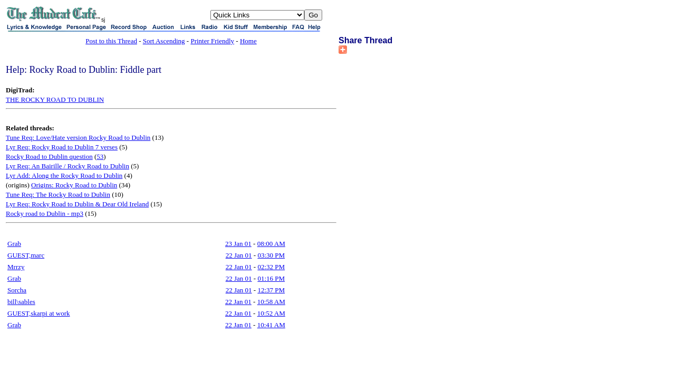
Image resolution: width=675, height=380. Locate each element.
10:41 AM (271, 325)
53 (100, 156)
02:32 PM (271, 267)
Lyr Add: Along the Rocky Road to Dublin (64, 175)
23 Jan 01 (238, 244)
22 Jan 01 (239, 255)
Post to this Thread (111, 41)
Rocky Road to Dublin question (49, 156)
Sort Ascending (164, 41)
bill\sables (21, 302)
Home (248, 41)
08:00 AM (271, 244)
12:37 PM (271, 290)
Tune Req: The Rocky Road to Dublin (58, 194)
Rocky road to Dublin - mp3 (44, 213)
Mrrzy (16, 267)
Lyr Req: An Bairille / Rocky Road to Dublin (67, 166)
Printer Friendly (212, 41)
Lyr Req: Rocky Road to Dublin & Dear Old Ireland (77, 204)
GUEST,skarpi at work (38, 313)
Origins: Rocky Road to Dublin (74, 185)
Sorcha (16, 290)
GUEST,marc (25, 255)
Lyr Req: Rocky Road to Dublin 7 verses (62, 147)
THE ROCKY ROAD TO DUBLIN (55, 99)
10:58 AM (271, 302)
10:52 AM (271, 313)
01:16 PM (271, 278)
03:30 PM (271, 255)
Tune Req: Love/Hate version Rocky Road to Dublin (78, 137)
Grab (14, 244)
